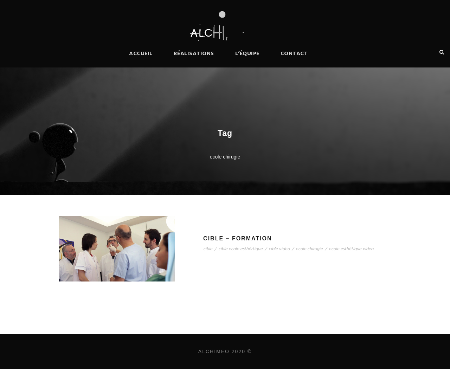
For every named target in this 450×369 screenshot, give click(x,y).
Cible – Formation (237, 238)
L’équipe (247, 53)
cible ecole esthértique (240, 249)
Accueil (141, 53)
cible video (279, 249)
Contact (294, 53)
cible (207, 249)
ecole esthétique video (351, 249)
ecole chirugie (309, 249)
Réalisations (194, 53)
